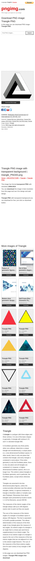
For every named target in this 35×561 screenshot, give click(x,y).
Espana (15, 2)
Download (8, 275)
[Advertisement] (17, 53)
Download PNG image (10, 102)
